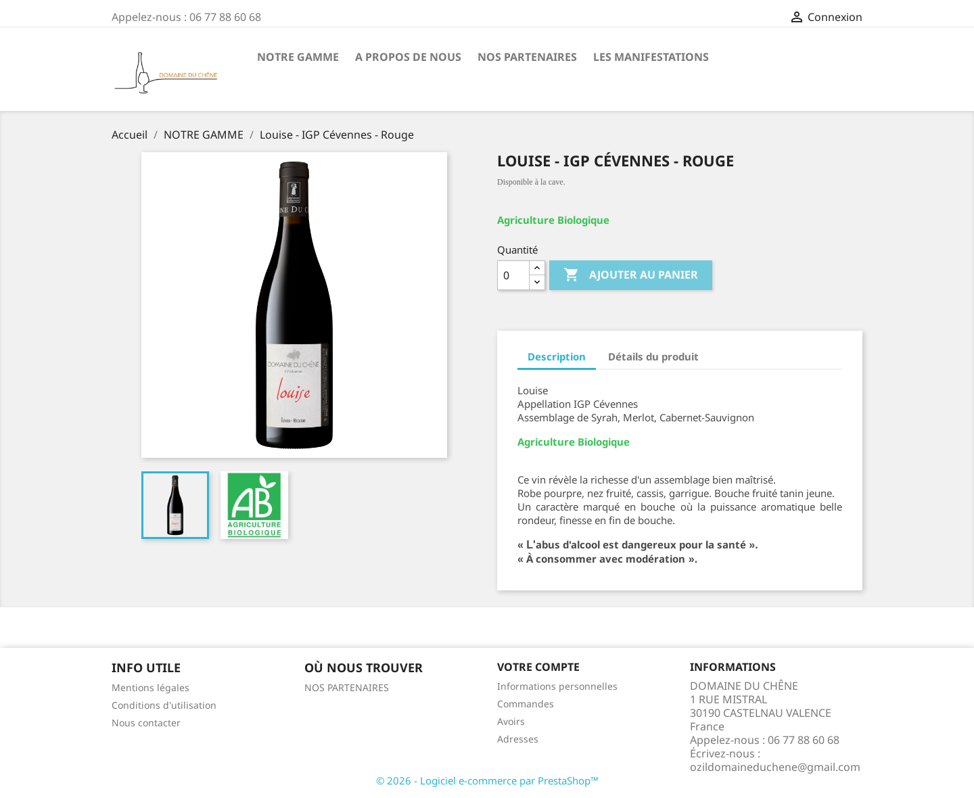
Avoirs (511, 721)
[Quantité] (513, 275)
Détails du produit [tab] (653, 356)
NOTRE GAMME (298, 56)
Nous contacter (146, 722)
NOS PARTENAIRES (527, 56)
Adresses (517, 738)
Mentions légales (150, 687)
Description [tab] (557, 356)
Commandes (525, 703)
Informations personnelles (557, 686)
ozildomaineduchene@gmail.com (775, 766)
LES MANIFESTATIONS (651, 56)
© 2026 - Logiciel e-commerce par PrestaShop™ (487, 780)
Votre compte (538, 666)
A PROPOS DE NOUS (408, 56)
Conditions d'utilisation (164, 705)
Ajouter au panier (630, 275)
